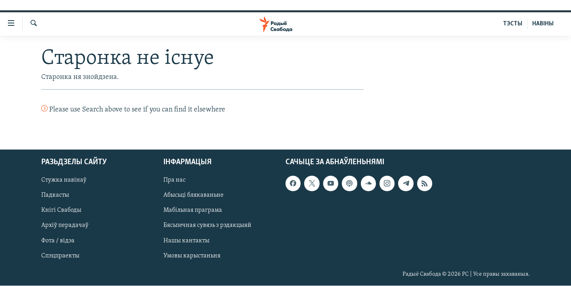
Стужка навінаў (63, 180)
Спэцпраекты (60, 256)
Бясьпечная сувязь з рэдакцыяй (207, 226)
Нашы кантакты (186, 241)
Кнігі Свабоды (61, 210)
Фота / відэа (58, 241)
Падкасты (55, 195)
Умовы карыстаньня (191, 256)
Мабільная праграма (192, 210)
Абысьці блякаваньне (193, 195)
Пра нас (174, 180)
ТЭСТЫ (512, 24)
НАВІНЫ (543, 24)
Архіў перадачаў (64, 226)
